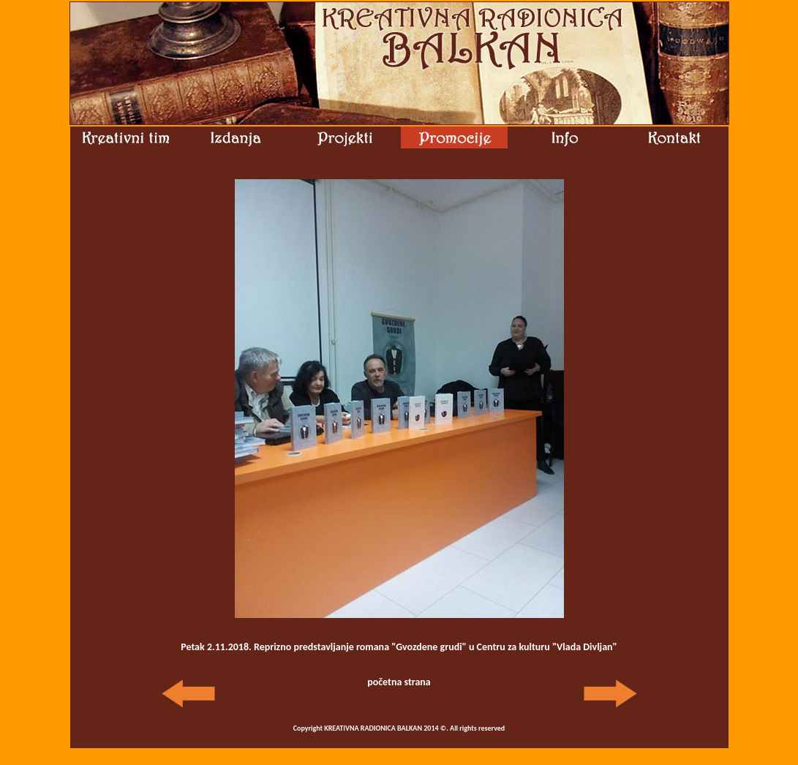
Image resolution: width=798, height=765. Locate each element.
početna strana (399, 682)
